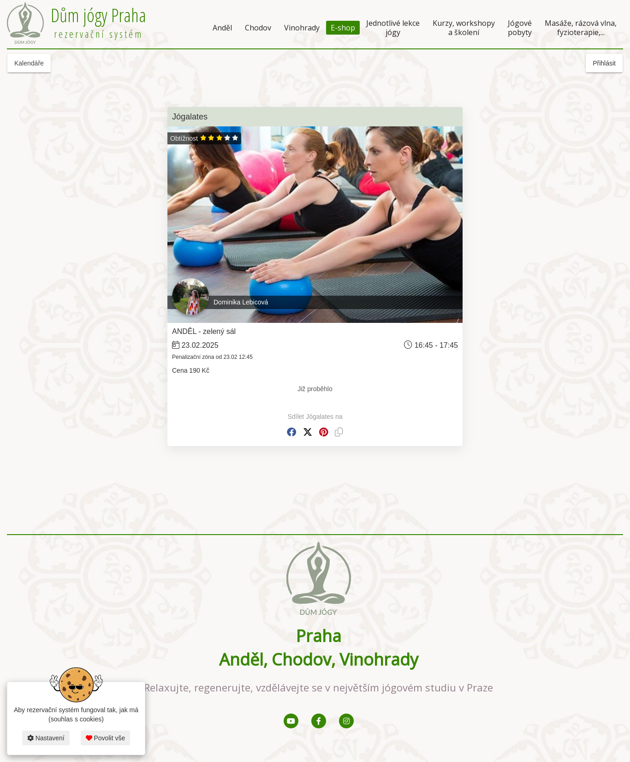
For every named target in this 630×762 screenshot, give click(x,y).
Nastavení (46, 738)
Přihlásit (604, 63)
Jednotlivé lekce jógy (393, 27)
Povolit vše (105, 738)
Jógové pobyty (520, 27)
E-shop (343, 28)
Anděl (222, 28)
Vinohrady (302, 28)
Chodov (258, 28)
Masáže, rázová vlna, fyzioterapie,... (581, 27)
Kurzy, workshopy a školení (464, 27)
